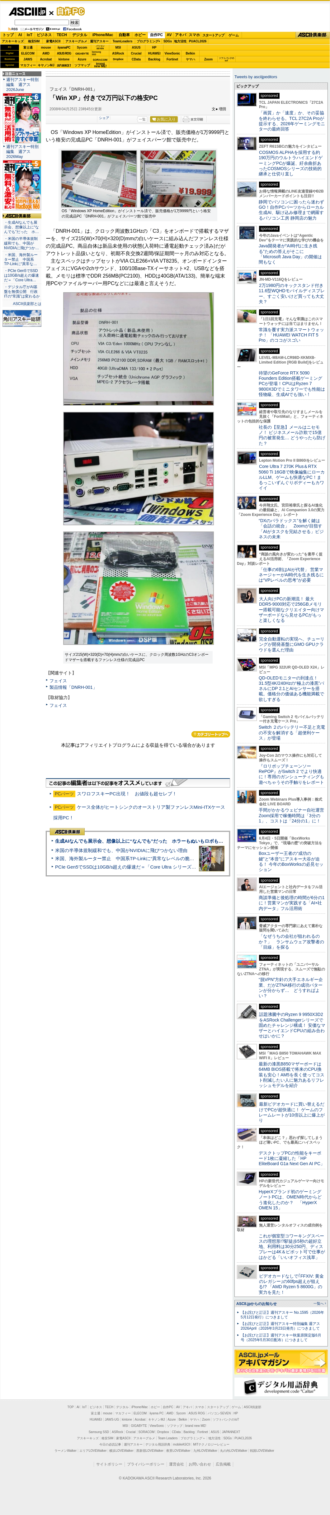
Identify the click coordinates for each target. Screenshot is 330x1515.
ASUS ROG (64, 53)
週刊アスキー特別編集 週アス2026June (22, 84)
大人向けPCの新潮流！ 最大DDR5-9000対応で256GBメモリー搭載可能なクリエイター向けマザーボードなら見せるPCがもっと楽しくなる (291, 609)
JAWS (27, 59)
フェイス (58, 680)
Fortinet (172, 59)
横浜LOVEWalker (121, 1450)
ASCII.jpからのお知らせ (256, 1304)
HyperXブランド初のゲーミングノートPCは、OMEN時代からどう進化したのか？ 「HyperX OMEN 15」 (290, 1199)
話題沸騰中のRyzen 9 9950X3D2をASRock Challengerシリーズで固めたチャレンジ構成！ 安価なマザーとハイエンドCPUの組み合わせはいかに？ (292, 1025)
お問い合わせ (200, 1464)
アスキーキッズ (13, 41)
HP (154, 47)
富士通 (28, 47)
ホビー (140, 35)
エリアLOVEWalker (92, 1450)
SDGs (167, 41)
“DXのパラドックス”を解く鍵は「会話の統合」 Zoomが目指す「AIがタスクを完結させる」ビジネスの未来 (291, 528)
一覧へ (319, 1303)
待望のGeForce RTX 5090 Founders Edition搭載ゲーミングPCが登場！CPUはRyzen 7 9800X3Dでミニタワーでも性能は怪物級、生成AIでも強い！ (292, 383)
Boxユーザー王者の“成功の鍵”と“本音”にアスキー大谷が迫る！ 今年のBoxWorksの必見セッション (291, 861)
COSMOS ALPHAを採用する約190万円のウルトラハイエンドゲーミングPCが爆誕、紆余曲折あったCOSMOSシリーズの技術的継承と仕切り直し (291, 163)
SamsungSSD (96, 53)
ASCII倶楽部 (312, 35)
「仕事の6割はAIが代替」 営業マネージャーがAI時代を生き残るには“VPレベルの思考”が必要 (291, 575)
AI (20, 35)
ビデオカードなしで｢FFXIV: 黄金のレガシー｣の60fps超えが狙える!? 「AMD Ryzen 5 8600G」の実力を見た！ (291, 1284)
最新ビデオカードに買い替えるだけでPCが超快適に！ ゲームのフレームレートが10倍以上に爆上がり (292, 1112)
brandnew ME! (100, 65)
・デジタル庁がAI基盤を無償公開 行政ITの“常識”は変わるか (22, 291)
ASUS (136, 47)
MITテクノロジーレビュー (211, 1444)
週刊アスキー (99, 41)
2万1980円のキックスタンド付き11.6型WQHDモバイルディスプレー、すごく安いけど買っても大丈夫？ (292, 293)
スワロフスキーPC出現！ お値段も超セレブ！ (127, 793)
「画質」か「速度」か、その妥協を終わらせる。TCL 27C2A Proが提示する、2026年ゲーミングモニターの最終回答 (292, 120)
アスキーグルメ (76, 41)
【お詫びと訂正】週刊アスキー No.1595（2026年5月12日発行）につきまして (282, 1314)
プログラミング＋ (193, 1438)
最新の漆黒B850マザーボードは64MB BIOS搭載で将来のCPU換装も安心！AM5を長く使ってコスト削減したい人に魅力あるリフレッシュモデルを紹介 (291, 1074)
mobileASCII (182, 1444)
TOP (71, 1407)
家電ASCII (53, 41)
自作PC (68, 11)
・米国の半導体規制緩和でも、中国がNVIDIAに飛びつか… (21, 243)
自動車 (124, 35)
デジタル (79, 35)
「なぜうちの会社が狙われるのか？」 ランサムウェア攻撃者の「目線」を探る (291, 942)
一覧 (142, 119)
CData (136, 59)
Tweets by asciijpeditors (255, 76)
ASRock (118, 53)
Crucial (136, 53)
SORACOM (147, 1432)
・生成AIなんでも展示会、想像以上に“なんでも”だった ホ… (21, 227)
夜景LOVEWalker (178, 1450)
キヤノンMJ (46, 65)
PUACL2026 (198, 41)
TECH (62, 35)
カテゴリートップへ (210, 734)
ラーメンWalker (65, 1450)
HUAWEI (154, 53)
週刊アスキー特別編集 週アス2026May (22, 151)
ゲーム (234, 35)
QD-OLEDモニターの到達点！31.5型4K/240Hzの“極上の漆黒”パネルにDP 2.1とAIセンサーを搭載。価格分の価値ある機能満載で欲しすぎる (291, 688)
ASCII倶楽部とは (27, 304)
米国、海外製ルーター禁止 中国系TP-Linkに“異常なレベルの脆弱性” (127, 858)
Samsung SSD (99, 1432)
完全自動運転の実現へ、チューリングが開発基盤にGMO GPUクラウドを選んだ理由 (291, 644)
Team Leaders (167, 1438)
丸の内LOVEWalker (233, 1450)
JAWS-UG (112, 1419)
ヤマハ (190, 59)
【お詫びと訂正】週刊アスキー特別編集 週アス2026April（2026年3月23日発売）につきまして (280, 1326)
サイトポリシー (109, 1464)
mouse (46, 47)
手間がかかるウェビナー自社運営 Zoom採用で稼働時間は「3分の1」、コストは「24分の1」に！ (293, 815)
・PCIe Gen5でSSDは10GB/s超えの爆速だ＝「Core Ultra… (21, 275)
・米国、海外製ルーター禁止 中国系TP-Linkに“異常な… (21, 259)
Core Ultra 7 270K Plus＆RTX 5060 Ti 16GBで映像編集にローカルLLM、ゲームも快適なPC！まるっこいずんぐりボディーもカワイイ (292, 477)
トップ (8, 35)
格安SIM (34, 41)
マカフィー (28, 65)
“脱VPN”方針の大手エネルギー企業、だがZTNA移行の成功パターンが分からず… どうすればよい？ (291, 987)
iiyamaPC (64, 47)
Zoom (208, 59)
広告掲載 (223, 1464)
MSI (118, 47)
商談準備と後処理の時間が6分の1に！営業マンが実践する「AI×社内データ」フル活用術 (292, 903)
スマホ (194, 35)
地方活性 (180, 41)
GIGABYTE (82, 53)
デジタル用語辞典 (157, 1444)
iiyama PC (156, 1413)
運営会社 (176, 1464)
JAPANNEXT (64, 65)
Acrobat (46, 59)
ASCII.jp (27, 11)
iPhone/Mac (102, 35)
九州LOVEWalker (205, 1450)
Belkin (190, 53)
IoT (29, 35)
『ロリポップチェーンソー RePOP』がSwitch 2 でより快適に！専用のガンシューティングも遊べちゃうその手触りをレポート (291, 774)
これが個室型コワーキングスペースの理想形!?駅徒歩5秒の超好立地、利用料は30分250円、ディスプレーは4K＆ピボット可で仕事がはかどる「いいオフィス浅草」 (292, 1246)
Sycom (82, 47)
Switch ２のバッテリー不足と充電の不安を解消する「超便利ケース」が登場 (292, 733)
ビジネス (44, 35)
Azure (82, 59)
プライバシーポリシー (145, 1464)
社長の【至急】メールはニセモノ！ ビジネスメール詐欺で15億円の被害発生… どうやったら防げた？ (292, 435)
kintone (64, 59)
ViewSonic (172, 53)
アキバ (180, 35)
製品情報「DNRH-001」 (73, 687)
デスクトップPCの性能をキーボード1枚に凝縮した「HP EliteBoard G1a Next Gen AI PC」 (292, 1158)
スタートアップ (213, 35)
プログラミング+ (148, 41)
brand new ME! (195, 1425)
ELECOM (28, 53)
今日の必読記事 (110, 1444)
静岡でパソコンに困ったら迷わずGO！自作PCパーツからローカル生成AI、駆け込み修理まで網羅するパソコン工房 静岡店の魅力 (291, 210)
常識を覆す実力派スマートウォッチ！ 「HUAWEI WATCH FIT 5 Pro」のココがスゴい (291, 335)
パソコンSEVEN (100, 47)
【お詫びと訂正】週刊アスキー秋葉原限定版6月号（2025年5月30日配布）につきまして (281, 1337)
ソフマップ (82, 65)
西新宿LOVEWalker (149, 1450)
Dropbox (118, 59)
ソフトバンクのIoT (226, 59)
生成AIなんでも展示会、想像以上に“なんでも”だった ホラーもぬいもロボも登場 (141, 841)
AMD (46, 53)
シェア (104, 118)
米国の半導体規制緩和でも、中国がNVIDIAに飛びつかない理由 (121, 850)
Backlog (154, 59)
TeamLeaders (123, 41)
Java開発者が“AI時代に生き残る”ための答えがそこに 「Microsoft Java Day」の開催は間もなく (290, 253)
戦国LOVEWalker (262, 1450)
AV (169, 35)
